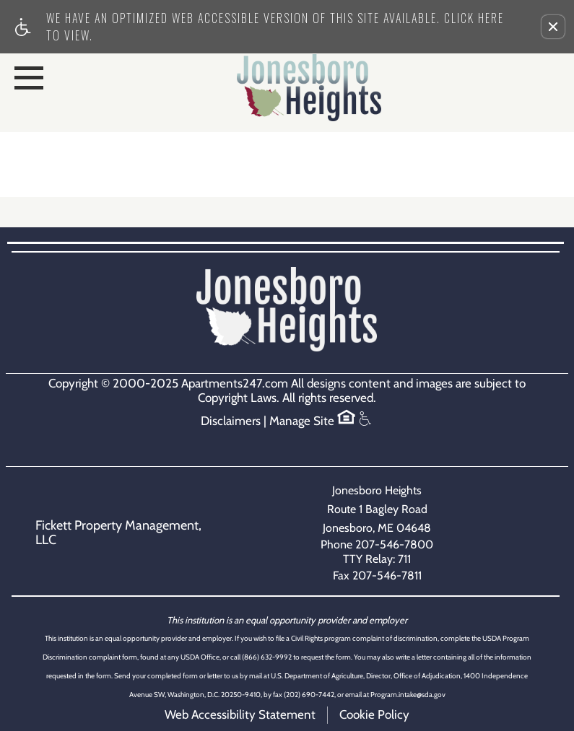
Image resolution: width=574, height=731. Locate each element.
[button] (553, 26)
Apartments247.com (234, 383)
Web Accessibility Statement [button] (240, 714)
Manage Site (301, 421)
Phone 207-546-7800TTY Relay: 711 (377, 552)
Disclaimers (231, 421)
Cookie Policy (374, 714)
